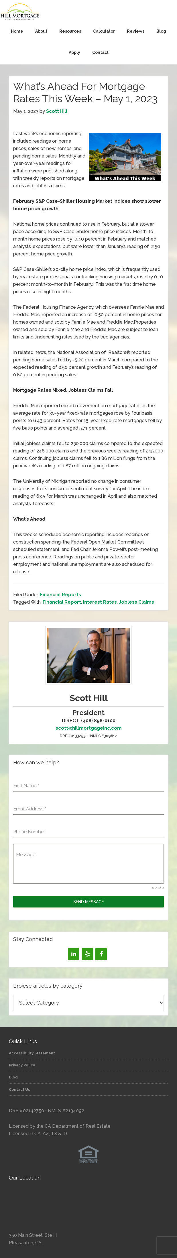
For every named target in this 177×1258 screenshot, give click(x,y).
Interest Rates (100, 602)
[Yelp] (87, 954)
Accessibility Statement (32, 1053)
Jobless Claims (136, 602)
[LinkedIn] (73, 954)
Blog (13, 1077)
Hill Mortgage (88, 12)
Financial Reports (60, 594)
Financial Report (62, 602)
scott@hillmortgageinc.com (89, 728)
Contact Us (19, 1089)
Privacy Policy (22, 1065)
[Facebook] (101, 954)
